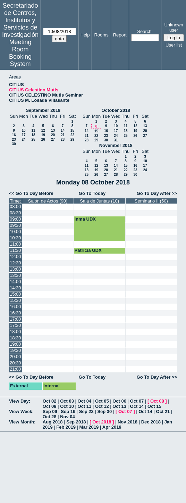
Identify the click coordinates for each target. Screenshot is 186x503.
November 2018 (116, 145)
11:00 (15, 244)
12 (43, 130)
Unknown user (173, 27)
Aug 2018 (53, 421)
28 (63, 139)
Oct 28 (50, 416)
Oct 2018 (101, 421)
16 (14, 135)
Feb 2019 (66, 427)
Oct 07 (137, 401)
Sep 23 (86, 411)
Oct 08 (157, 401)
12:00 (15, 256)
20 (53, 135)
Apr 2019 (111, 427)
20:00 (15, 356)
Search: (145, 31)
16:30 (15, 312)
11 (33, 130)
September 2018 (43, 110)
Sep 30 (104, 411)
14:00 (15, 281)
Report (120, 35)
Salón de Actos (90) (47, 201)
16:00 (15, 306)
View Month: (22, 421)
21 (63, 135)
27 (53, 139)
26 (43, 139)
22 (72, 135)
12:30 (15, 262)
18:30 (15, 337)
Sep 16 (68, 411)
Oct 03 (67, 401)
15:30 (15, 300)
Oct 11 (85, 406)
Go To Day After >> (157, 193)
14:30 (15, 287)
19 (43, 135)
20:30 (15, 362)
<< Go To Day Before (31, 193)
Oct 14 (137, 406)
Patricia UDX (88, 250)
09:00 (15, 219)
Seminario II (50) (151, 201)
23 (14, 139)
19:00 (15, 344)
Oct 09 (50, 406)
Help (85, 35)
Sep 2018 (76, 421)
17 (23, 135)
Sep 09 (50, 411)
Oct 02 (50, 401)
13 (53, 130)
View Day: (19, 401)
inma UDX (85, 219)
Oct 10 (67, 406)
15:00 (15, 294)
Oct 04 (85, 401)
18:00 (15, 331)
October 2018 (116, 110)
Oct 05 (102, 401)
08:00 (15, 206)
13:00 (15, 269)
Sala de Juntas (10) (99, 201)
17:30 (15, 325)
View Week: (21, 411)
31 (116, 140)
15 (72, 130)
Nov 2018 (127, 421)
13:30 (15, 275)
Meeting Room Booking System (20, 53)
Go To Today (92, 193)
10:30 (15, 237)
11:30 (15, 250)
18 (33, 135)
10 (23, 130)
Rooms (101, 35)
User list (174, 45)
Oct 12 (102, 406)
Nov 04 (67, 416)
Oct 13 (119, 406)
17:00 (15, 319)
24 (23, 139)
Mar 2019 (89, 427)
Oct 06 (119, 401)
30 (14, 144)
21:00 (15, 369)
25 (33, 139)
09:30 (15, 225)
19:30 (15, 350)
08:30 (15, 212)
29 (72, 139)
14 (63, 130)
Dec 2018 (151, 421)
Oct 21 (163, 411)
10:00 (15, 231)
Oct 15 (154, 406)
